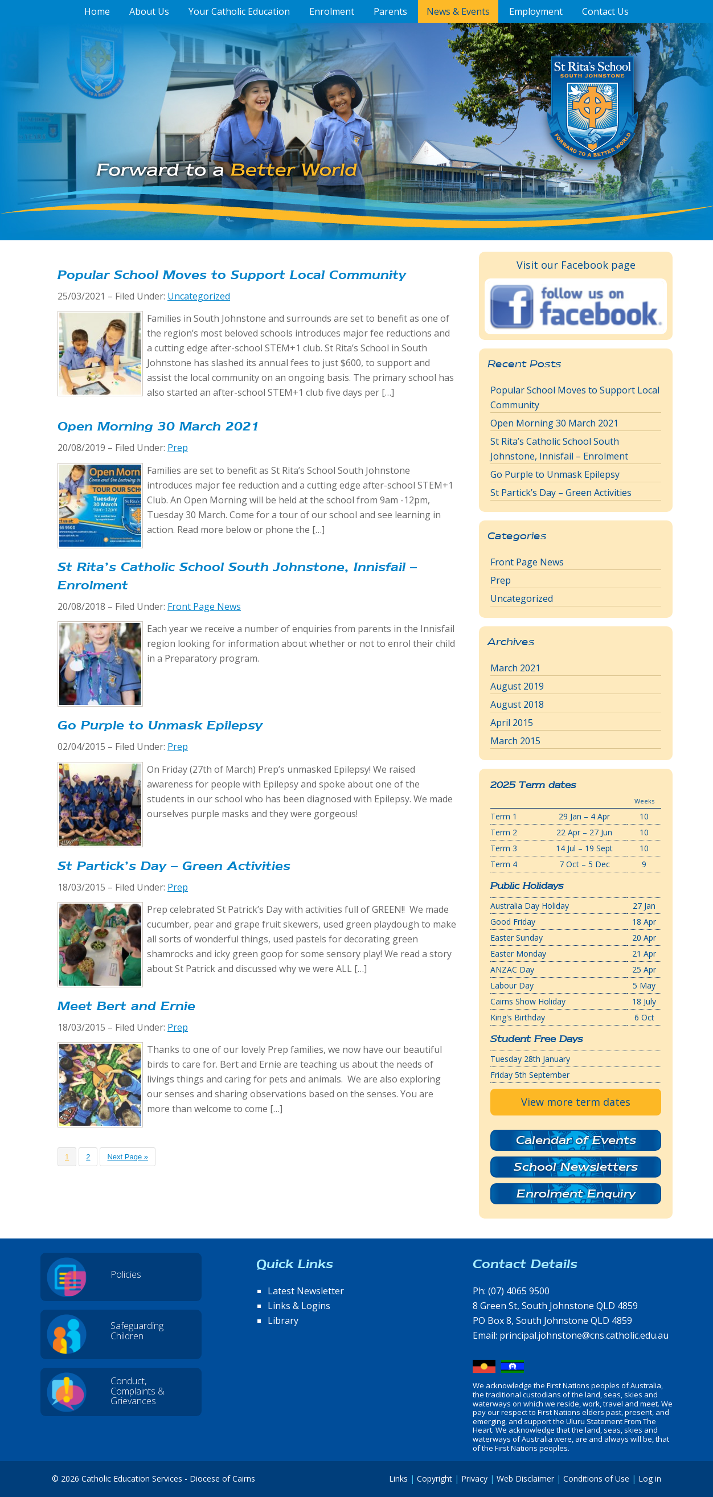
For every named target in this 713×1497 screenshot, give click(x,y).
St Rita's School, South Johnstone (535, 127)
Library (283, 1320)
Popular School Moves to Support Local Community (232, 274)
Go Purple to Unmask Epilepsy (160, 725)
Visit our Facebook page (576, 265)
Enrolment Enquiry (576, 1193)
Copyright (434, 1478)
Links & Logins (299, 1305)
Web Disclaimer (525, 1478)
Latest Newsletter (306, 1291)
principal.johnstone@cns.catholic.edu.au (584, 1335)
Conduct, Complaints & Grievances (137, 1391)
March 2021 (515, 668)
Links (398, 1478)
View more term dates (575, 1102)
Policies (125, 1274)
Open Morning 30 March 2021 (159, 426)
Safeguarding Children (136, 1330)
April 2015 (511, 722)
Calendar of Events (576, 1140)
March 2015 (515, 741)
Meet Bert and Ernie (126, 1006)
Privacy (474, 1478)
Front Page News (204, 606)
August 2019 (517, 686)
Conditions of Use (596, 1478)
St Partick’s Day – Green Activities (174, 865)
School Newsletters (576, 1166)
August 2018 (517, 704)
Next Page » (127, 1157)
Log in (649, 1478)
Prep (177, 447)
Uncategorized (198, 296)
